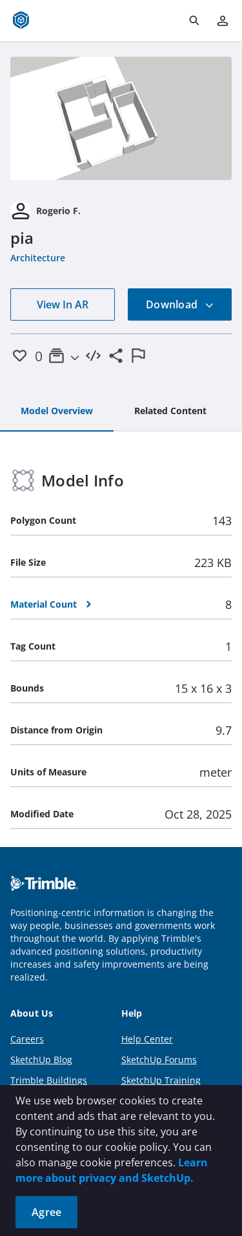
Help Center (147, 1039)
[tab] (57, 412)
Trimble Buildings (48, 1080)
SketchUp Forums (159, 1059)
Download (180, 304)
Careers (27, 1039)
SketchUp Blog (41, 1059)
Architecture (37, 258)
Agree (46, 1212)
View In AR (62, 304)
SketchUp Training (161, 1080)
